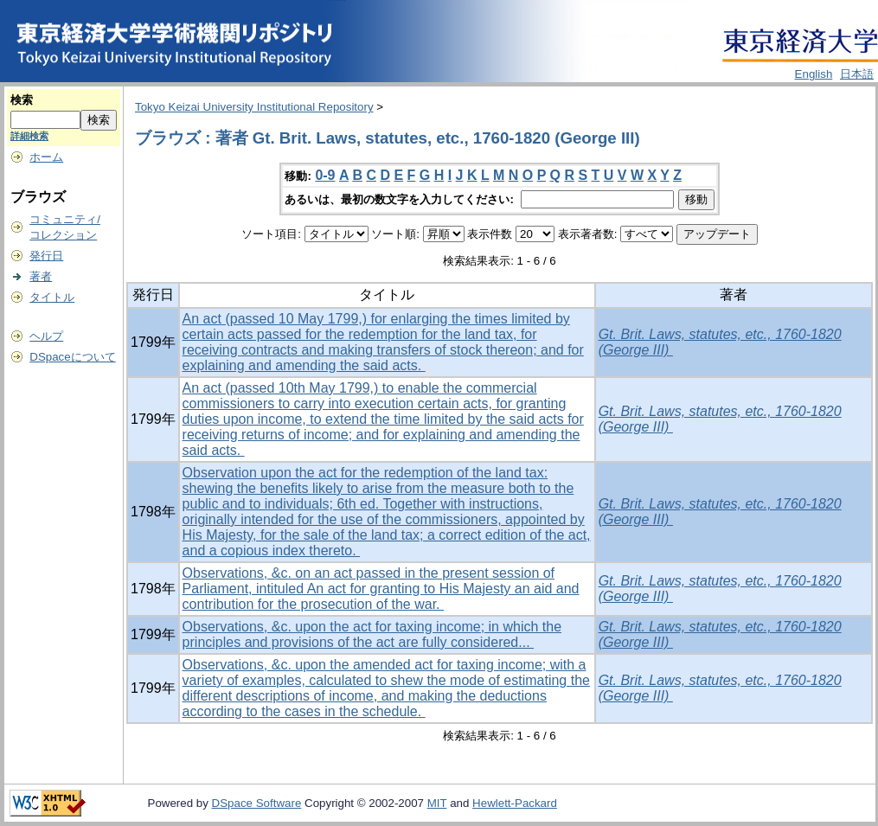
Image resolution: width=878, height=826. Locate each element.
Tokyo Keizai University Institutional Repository (254, 106)
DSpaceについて (72, 356)
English (814, 73)
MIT (437, 803)
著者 (40, 276)
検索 (21, 99)
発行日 (46, 255)
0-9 (325, 175)
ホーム (46, 156)
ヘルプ (46, 336)
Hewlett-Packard (514, 803)
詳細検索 (29, 136)
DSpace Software (257, 803)
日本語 (857, 73)
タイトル (51, 297)
